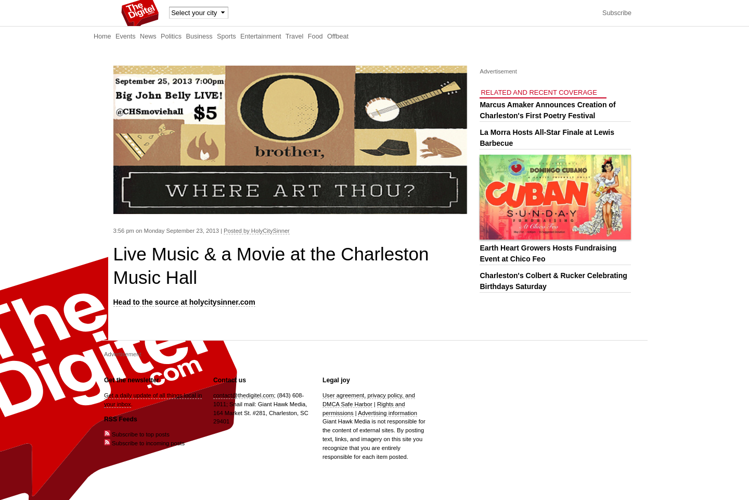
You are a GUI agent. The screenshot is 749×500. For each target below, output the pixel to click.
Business (199, 36)
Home (102, 36)
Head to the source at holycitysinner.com (184, 302)
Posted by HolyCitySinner (257, 231)
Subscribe (616, 13)
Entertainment (260, 36)
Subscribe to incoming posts (144, 443)
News (148, 36)
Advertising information (387, 413)
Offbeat (337, 36)
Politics (171, 36)
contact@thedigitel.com (243, 395)
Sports (226, 36)
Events (125, 36)
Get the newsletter (131, 380)
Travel (295, 36)
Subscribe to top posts (137, 434)
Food (315, 36)
